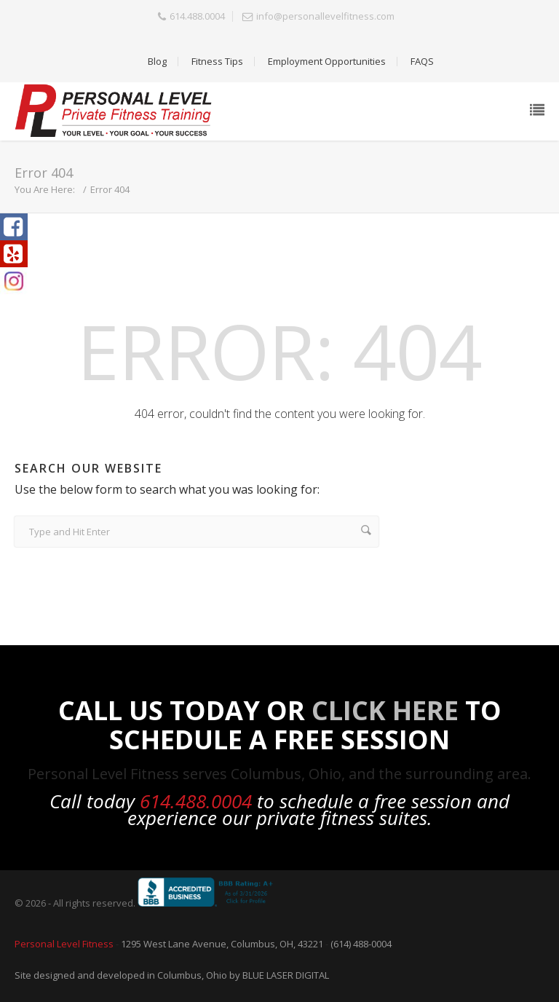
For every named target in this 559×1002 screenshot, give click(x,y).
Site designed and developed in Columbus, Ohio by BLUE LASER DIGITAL (172, 975)
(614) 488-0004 (361, 943)
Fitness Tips (217, 61)
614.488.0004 (197, 16)
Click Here (385, 710)
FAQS (422, 61)
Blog (157, 61)
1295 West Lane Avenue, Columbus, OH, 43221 (222, 943)
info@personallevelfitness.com (325, 16)
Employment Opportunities (327, 61)
